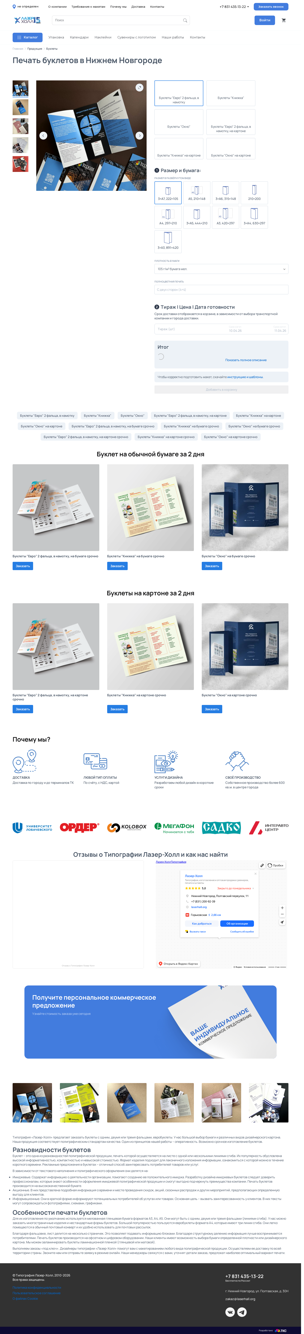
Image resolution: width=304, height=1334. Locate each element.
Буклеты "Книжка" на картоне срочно (166, 437)
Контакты (157, 6)
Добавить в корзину (221, 389)
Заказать (23, 566)
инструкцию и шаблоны (245, 377)
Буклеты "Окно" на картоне (41, 426)
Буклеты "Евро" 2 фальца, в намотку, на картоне (190, 415)
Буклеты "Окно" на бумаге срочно (254, 426)
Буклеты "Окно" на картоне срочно (231, 437)
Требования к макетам (88, 6)
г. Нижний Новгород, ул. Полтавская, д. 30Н (256, 1291)
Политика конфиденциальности (37, 1287)
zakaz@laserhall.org (240, 1299)
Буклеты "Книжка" (97, 415)
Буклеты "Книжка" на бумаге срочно (191, 426)
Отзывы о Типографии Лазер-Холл (78, 965)
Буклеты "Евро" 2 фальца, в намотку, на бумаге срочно (113, 426)
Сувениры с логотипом (136, 37)
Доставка (138, 6)
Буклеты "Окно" (133, 415)
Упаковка (56, 37)
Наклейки (103, 37)
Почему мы (118, 6)
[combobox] (221, 269)
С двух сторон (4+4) (171, 289)
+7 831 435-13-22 (233, 7)
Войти (264, 20)
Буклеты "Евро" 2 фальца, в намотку (47, 415)
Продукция (34, 48)
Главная (18, 48)
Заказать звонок (271, 6)
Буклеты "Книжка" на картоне (258, 415)
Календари (79, 37)
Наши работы (173, 37)
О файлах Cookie (25, 1298)
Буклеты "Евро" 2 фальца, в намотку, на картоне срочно (86, 437)
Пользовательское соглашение (36, 1293)
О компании (57, 6)
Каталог (27, 37)
